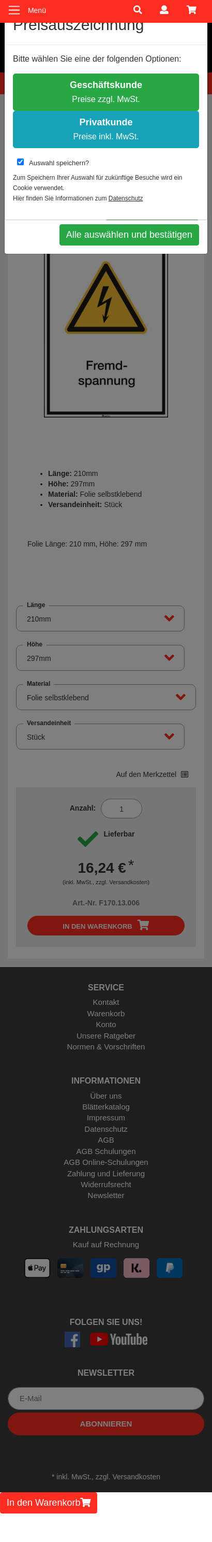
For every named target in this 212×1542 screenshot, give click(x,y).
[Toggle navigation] (14, 10)
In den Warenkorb (48, 1502)
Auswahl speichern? (53, 162)
